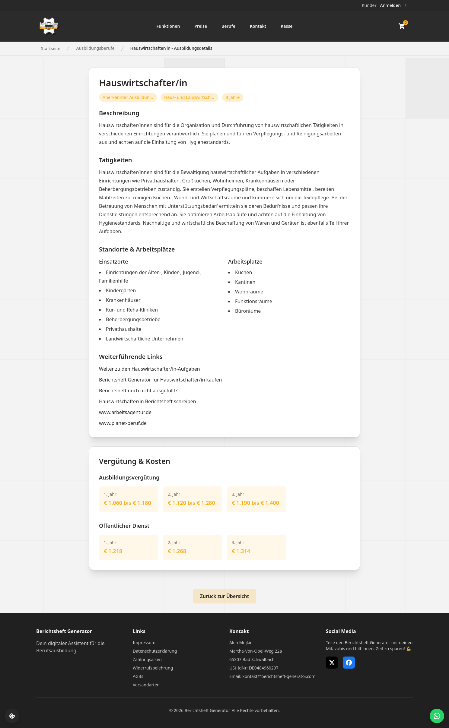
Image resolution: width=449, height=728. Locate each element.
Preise (200, 26)
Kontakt (258, 26)
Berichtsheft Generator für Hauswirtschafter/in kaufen (160, 379)
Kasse (286, 26)
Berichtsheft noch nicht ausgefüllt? (138, 390)
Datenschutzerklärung (155, 651)
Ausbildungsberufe (95, 48)
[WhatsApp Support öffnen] (437, 716)
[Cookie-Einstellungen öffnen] (12, 716)
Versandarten (146, 685)
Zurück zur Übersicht (224, 596)
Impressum (144, 642)
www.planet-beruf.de (123, 423)
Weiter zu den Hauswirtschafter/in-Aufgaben (149, 369)
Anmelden (394, 5)
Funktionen (168, 26)
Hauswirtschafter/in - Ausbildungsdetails (171, 48)
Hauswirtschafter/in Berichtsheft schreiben (147, 401)
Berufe (228, 26)
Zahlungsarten (147, 659)
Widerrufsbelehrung (153, 668)
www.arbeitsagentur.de (125, 412)
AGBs (138, 676)
